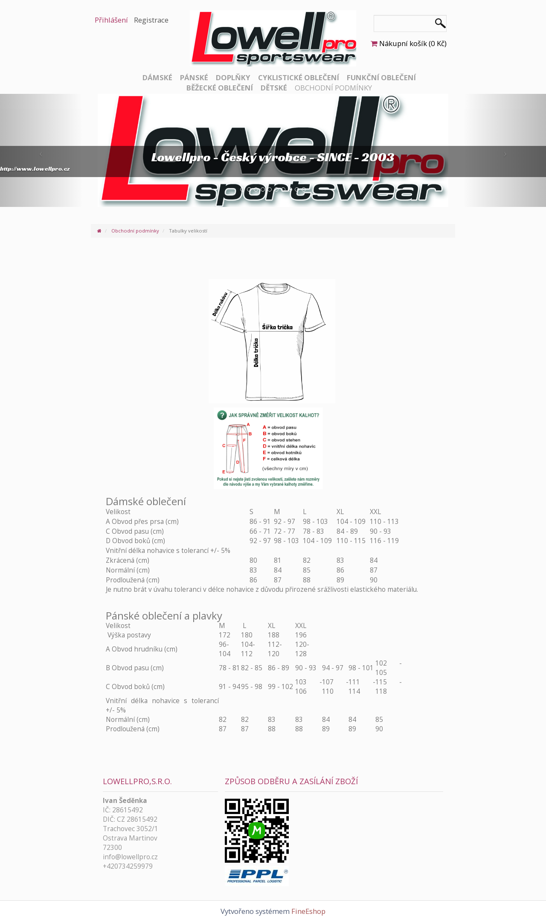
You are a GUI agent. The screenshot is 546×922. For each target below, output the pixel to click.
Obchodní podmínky (333, 88)
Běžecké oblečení (219, 88)
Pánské (194, 77)
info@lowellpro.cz (130, 856)
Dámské (157, 77)
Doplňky (233, 77)
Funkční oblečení (381, 77)
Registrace (151, 20)
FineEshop (308, 911)
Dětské (274, 88)
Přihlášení (111, 20)
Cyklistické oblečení (298, 77)
